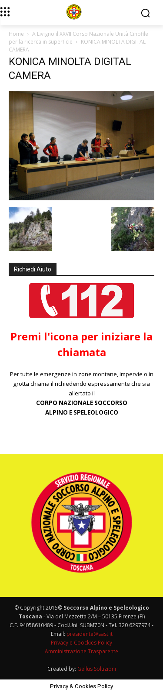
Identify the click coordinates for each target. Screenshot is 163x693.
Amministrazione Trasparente (81, 651)
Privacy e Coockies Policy (81, 642)
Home (16, 34)
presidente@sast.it (89, 634)
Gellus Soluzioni (96, 668)
